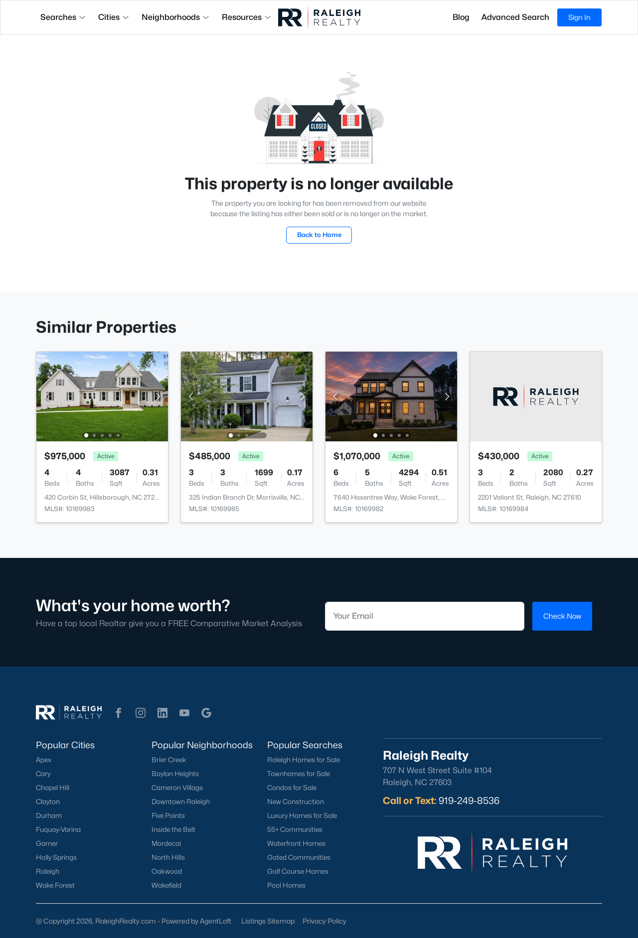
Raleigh (47, 871)
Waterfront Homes (296, 843)
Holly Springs (56, 857)
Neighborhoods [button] (176, 17)
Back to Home (319, 235)
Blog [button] (461, 17)
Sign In (579, 17)
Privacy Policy (324, 921)
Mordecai (166, 843)
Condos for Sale (292, 788)
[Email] (424, 616)
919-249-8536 (469, 800)
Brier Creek (169, 760)
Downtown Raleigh (181, 801)
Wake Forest (55, 885)
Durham (49, 815)
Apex (43, 760)
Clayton (48, 801)
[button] (119, 713)
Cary (43, 774)
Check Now (562, 616)
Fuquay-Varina (58, 829)
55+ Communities (294, 829)
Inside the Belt (173, 829)
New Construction (295, 801)
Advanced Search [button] (515, 17)
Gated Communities (298, 857)
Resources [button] (247, 17)
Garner (47, 843)
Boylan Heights (175, 774)
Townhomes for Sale (298, 774)
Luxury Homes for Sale (302, 815)
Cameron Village (177, 788)
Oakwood (167, 871)
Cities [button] (114, 17)
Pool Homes (286, 885)
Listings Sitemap (268, 921)
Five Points (168, 815)
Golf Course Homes (297, 871)
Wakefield (166, 885)
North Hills (168, 857)
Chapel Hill (52, 788)
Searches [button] (63, 17)
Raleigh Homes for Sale (303, 760)
